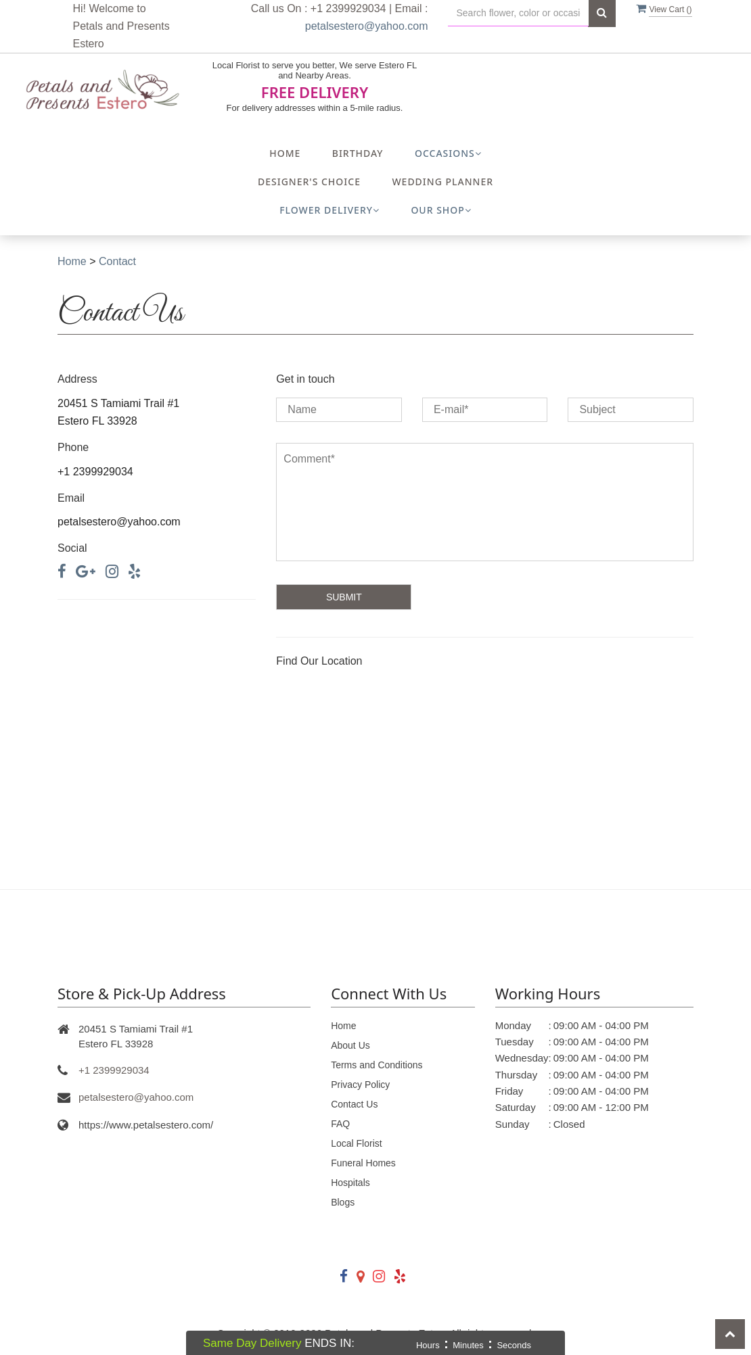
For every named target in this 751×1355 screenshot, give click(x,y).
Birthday (358, 153)
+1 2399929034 (114, 1070)
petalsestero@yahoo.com (366, 26)
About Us (350, 1045)
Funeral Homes (363, 1163)
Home (284, 153)
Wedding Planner (442, 181)
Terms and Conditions (376, 1065)
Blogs (343, 1202)
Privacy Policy (360, 1084)
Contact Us (354, 1104)
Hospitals (350, 1182)
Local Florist (356, 1143)
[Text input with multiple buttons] (518, 13)
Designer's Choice (309, 181)
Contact (117, 261)
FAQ (340, 1123)
